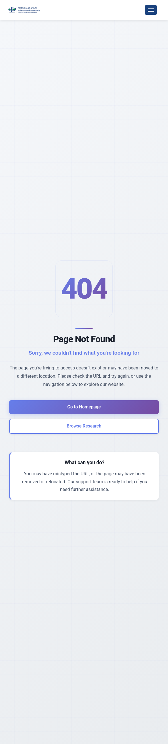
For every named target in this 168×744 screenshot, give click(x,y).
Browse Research (84, 426)
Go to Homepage (84, 406)
